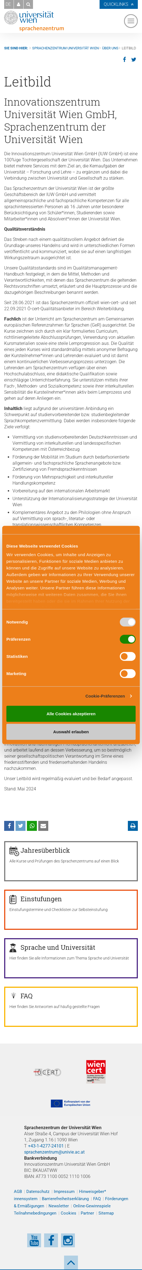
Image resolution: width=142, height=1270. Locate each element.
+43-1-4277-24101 (46, 1146)
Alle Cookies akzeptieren (71, 713)
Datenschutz (37, 1191)
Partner (87, 1213)
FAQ (97, 1198)
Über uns (110, 48)
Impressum (64, 1191)
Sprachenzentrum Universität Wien (65, 48)
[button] (18, 4)
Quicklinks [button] (116, 4)
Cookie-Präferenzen (105, 696)
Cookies (68, 1213)
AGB (18, 1191)
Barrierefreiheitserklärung (65, 1198)
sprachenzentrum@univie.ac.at (54, 1152)
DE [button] (8, 4)
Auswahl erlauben (71, 731)
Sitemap (106, 1213)
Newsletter (59, 1205)
